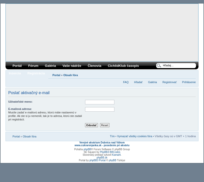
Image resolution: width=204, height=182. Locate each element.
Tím (112, 136)
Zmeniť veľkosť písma (192, 74)
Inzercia (15, 73)
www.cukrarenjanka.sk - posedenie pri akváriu (102, 145)
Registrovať (169, 82)
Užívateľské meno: (20, 101)
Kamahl (116, 154)
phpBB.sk (102, 157)
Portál (17, 66)
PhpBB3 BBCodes (110, 152)
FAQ (126, 82)
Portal (56, 75)
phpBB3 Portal (97, 160)
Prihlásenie (189, 82)
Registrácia (36, 73)
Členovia (94, 66)
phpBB (87, 149)
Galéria (50, 66)
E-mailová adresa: (20, 108)
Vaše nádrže (71, 66)
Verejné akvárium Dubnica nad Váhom (102, 142)
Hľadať (138, 82)
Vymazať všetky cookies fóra (134, 136)
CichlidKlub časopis (123, 66)
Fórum (33, 66)
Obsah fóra (70, 75)
